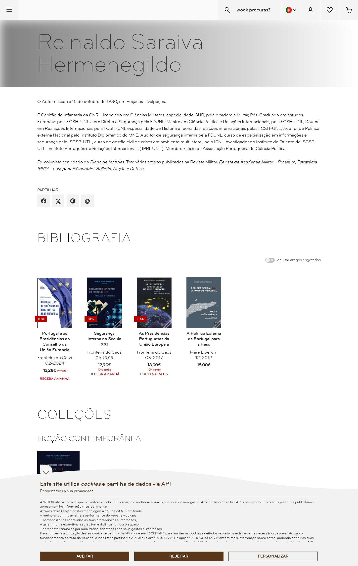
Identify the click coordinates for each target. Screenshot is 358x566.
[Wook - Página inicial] (48, 10)
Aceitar (84, 556)
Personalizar (273, 556)
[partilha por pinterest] (72, 201)
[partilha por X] (58, 201)
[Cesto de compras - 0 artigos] (349, 10)
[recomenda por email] (87, 201)
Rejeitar (178, 556)
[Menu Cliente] (310, 10)
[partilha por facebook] (43, 201)
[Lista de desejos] (329, 10)
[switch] (270, 260)
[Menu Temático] (9, 10)
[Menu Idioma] (291, 10)
